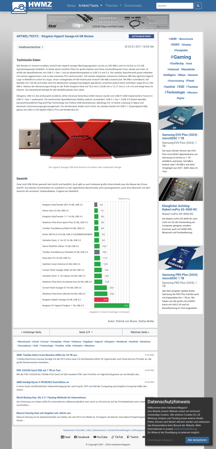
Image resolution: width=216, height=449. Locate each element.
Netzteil (192, 75)
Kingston (109, 341)
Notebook (121, 341)
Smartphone (24, 345)
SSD (35, 345)
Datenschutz (99, 430)
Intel (188, 63)
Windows (89, 345)
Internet (173, 69)
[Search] (174, 6)
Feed (65, 437)
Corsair (44, 341)
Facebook (81, 437)
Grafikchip (177, 63)
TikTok (117, 437)
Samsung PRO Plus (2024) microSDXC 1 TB (180, 276)
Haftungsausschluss (142, 430)
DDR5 (174, 44)
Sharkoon (145, 341)
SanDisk (133, 341)
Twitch (132, 437)
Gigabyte (87, 341)
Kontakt (80, 430)
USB (68, 345)
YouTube (100, 437)
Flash (66, 341)
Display (186, 44)
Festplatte (56, 341)
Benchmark (23, 341)
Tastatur (192, 86)
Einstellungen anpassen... (160, 440)
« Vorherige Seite (31, 332)
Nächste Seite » (140, 332)
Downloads (133, 6)
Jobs (88, 430)
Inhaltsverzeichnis (30, 47)
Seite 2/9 (85, 332)
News (72, 5)
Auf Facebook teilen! (141, 36)
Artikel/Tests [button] (88, 6)
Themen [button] (112, 6)
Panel (190, 80)
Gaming (181, 57)
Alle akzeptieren (197, 440)
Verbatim (77, 345)
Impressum (69, 430)
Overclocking (175, 80)
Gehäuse (76, 341)
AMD (173, 38)
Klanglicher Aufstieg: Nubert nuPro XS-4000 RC (179, 207)
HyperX (98, 341)
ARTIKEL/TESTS (27, 36)
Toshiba (59, 345)
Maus (182, 75)
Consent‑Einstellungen (118, 430)
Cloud (35, 341)
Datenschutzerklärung (185, 429)
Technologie (46, 345)
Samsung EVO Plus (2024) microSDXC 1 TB (179, 136)
